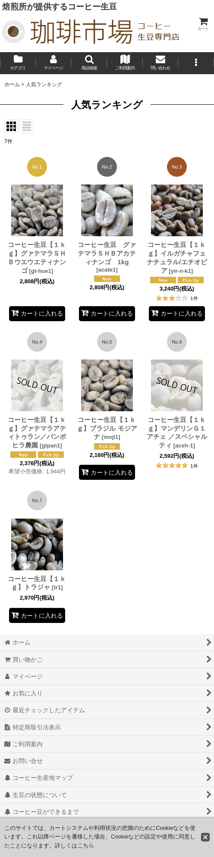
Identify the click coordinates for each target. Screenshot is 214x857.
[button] (89, 63)
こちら (85, 845)
